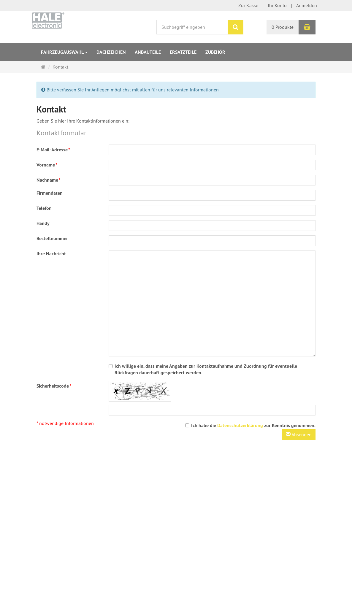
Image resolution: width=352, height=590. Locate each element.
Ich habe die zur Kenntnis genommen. (250, 425)
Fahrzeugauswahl (64, 52)
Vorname (47, 165)
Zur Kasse (248, 5)
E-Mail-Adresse (53, 150)
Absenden (299, 434)
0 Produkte (283, 27)
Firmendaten (50, 193)
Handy (43, 223)
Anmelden (306, 5)
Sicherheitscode (54, 386)
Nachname (49, 180)
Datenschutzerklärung (240, 425)
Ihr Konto (277, 5)
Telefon (44, 208)
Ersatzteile (183, 52)
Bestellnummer (52, 238)
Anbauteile (148, 52)
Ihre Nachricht (51, 253)
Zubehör (215, 52)
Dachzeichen (111, 52)
